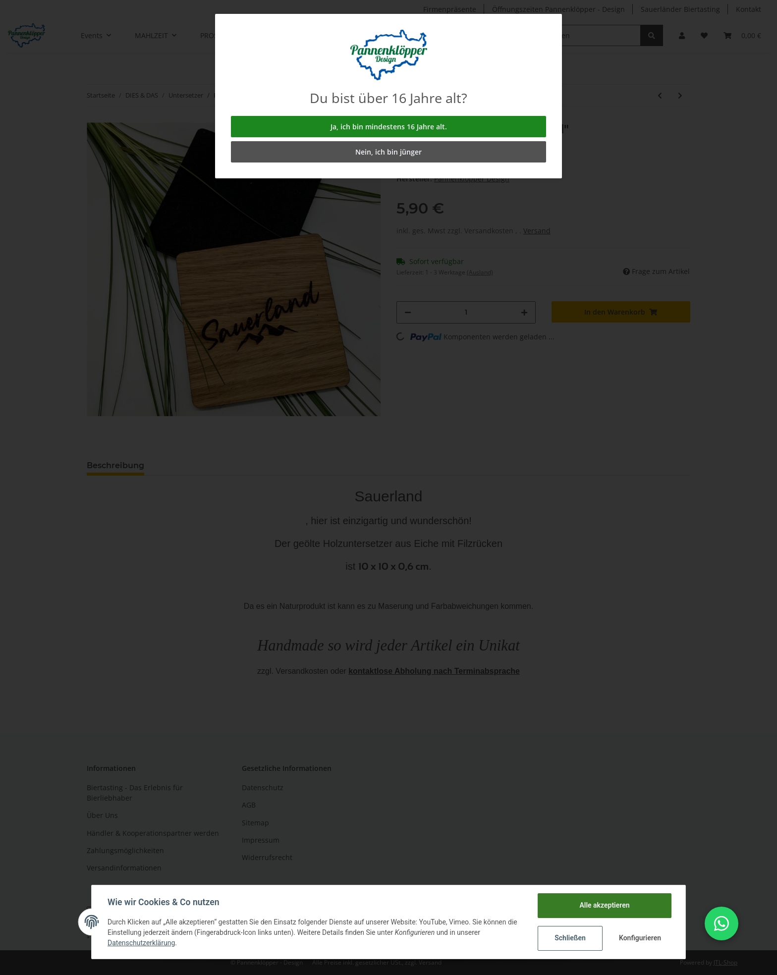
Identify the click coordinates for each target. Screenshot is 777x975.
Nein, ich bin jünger (388, 152)
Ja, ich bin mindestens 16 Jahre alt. (389, 126)
